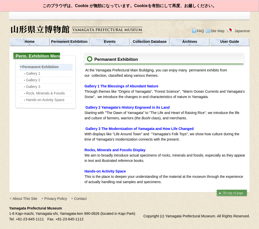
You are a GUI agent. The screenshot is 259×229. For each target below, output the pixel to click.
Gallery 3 (31, 87)
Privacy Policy (55, 199)
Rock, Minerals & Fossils (44, 93)
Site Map (217, 31)
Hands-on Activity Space (43, 100)
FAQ (200, 31)
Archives (189, 42)
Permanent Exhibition (70, 42)
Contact (80, 199)
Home (30, 42)
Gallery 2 (31, 80)
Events (110, 42)
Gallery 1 (31, 73)
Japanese (238, 31)
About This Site (25, 199)
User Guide (229, 42)
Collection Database (150, 42)
